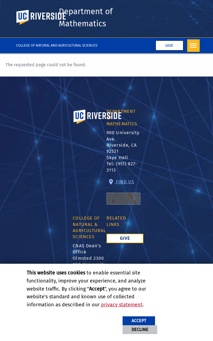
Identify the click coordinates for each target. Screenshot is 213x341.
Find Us (123, 192)
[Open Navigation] (193, 45)
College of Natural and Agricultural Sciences (56, 45)
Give (169, 45)
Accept (138, 320)
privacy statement (122, 305)
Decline (139, 329)
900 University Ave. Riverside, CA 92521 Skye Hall (123, 145)
